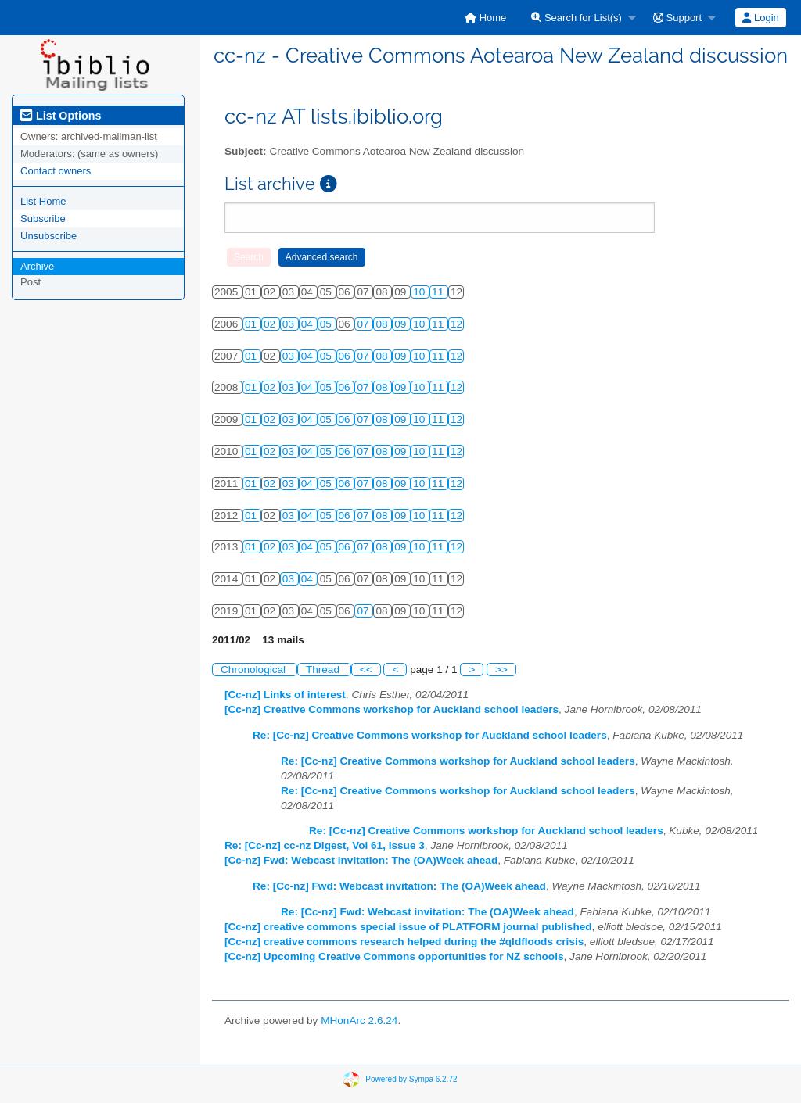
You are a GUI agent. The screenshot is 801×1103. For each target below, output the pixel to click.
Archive (37, 266)
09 (401, 324)
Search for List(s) (576, 17)
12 (456, 324)
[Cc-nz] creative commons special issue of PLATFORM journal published (408, 927)
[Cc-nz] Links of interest (285, 694)
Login (760, 17)
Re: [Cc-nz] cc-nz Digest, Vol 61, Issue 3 (324, 845)
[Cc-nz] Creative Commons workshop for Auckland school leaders (391, 709)
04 (308, 324)
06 (346, 356)
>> (501, 669)
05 (327, 324)
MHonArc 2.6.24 (359, 1020)
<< (366, 669)
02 (271, 324)
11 (439, 292)
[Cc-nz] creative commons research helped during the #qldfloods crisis (404, 941)
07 (364, 324)
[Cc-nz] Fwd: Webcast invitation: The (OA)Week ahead (360, 860)
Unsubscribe (48, 236)
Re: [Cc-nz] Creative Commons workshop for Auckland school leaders (430, 735)
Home (485, 17)
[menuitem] (485, 17)
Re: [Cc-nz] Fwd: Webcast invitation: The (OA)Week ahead (399, 886)
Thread (324, 669)
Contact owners (55, 171)
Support (677, 17)
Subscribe (43, 218)
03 (289, 324)
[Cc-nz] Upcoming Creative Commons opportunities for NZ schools (394, 956)
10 (420, 292)
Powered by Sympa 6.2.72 (411, 1079)
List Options (60, 115)
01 (252, 324)
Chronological (255, 669)
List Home (43, 201)
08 (382, 324)
